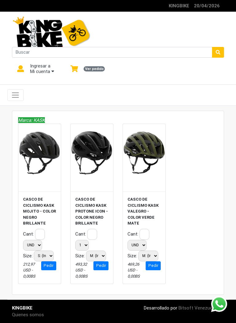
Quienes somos (28, 314)
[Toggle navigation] (15, 95)
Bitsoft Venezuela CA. (201, 308)
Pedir (48, 265)
